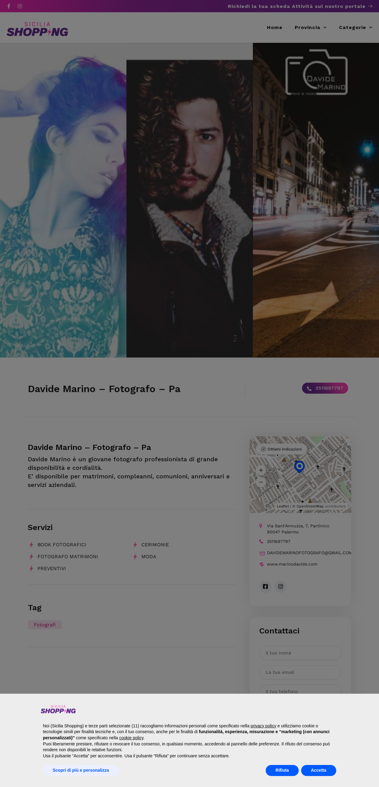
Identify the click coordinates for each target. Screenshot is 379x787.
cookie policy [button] (131, 737)
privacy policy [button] (263, 725)
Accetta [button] (318, 770)
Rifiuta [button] (282, 770)
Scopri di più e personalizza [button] (81, 770)
